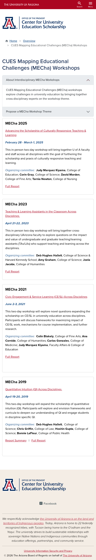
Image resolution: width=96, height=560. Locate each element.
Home (13, 41)
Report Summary (16, 440)
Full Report (12, 186)
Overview (29, 41)
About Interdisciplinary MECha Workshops (32, 80)
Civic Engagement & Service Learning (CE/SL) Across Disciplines (46, 297)
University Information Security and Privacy (48, 551)
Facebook (50, 503)
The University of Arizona (77, 555)
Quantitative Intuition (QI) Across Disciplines (33, 389)
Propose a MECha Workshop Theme (29, 111)
